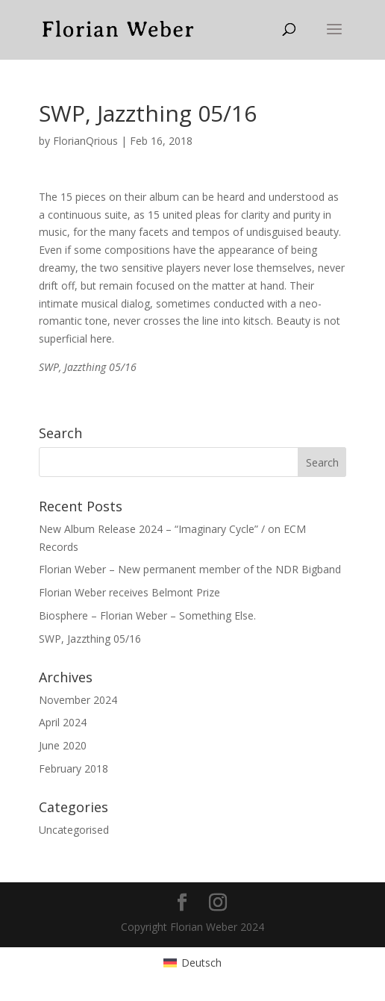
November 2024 (78, 700)
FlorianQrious (85, 141)
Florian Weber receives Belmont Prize (129, 592)
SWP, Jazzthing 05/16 (90, 639)
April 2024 (63, 722)
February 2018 (73, 768)
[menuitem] (192, 963)
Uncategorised (74, 830)
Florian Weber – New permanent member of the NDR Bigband (190, 569)
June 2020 (63, 745)
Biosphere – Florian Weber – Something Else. (147, 615)
